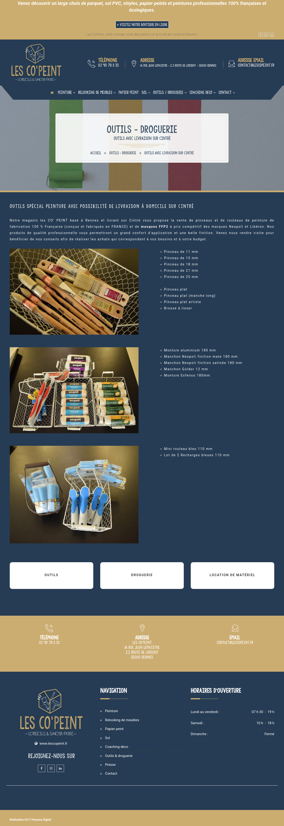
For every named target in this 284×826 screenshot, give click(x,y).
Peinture (65, 92)
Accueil (95, 153)
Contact (225, 92)
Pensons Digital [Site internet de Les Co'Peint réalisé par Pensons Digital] (41, 819)
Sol (144, 92)
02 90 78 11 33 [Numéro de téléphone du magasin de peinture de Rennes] (108, 65)
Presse (110, 765)
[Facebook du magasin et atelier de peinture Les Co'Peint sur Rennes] (261, 35)
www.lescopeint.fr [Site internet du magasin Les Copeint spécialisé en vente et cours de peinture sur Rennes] (53, 743)
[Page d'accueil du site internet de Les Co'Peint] (52, 92)
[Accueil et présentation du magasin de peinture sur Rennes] (36, 62)
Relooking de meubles (95, 92)
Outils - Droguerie (122, 153)
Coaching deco (201, 92)
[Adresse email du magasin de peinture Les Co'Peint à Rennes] (235, 643)
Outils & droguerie (119, 756)
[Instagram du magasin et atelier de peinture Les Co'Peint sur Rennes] (266, 35)
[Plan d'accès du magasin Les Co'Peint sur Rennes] (142, 657)
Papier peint (129, 92)
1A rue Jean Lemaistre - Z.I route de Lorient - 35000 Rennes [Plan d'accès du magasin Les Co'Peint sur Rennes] (178, 65)
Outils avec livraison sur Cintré (169, 153)
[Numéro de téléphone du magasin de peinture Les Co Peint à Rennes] (49, 643)
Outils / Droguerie (168, 92)
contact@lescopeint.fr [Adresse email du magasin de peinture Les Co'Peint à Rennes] (256, 65)
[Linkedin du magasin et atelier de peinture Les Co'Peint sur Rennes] (272, 35)
